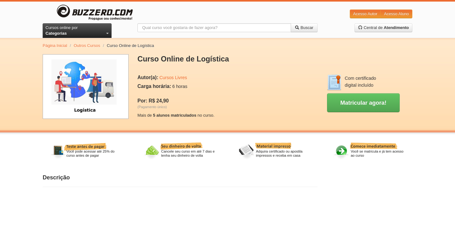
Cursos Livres (173, 77)
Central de (383, 27)
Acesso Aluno (396, 13)
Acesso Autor (365, 13)
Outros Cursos (87, 45)
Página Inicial (55, 45)
